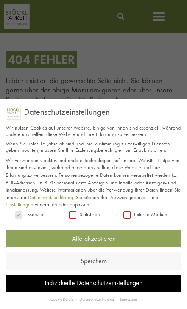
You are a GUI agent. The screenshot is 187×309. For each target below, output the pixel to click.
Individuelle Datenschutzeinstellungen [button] (93, 281)
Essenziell (30, 213)
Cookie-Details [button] (62, 297)
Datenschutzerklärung (50, 195)
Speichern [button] (94, 259)
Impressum (128, 297)
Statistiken (84, 213)
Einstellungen (19, 203)
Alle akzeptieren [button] (93, 236)
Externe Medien (145, 213)
